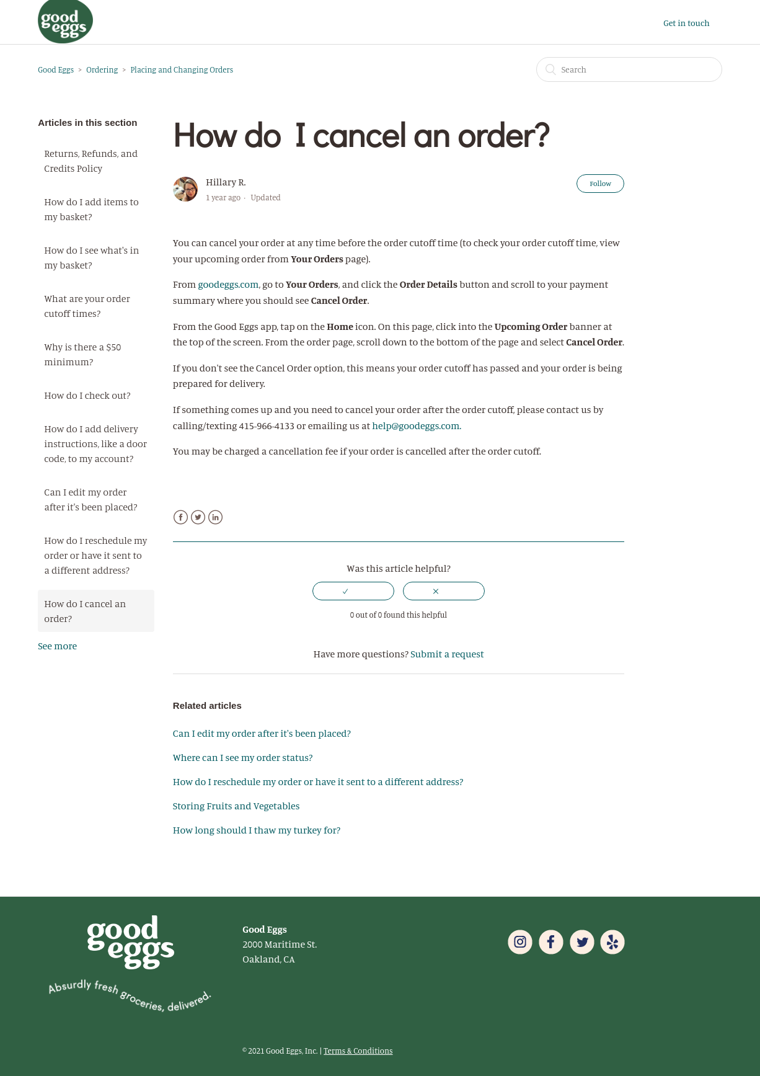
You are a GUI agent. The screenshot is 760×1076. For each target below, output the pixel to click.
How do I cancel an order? (85, 611)
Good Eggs (56, 69)
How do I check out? (87, 395)
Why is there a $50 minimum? (82, 354)
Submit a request (447, 653)
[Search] (629, 69)
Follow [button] (600, 183)
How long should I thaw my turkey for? (256, 830)
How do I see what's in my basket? (91, 257)
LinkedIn (215, 517)
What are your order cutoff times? (87, 305)
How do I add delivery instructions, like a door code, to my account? (95, 443)
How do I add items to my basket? (91, 209)
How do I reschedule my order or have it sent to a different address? (95, 555)
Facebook (180, 517)
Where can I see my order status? (242, 757)
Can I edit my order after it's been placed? (90, 499)
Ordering (102, 69)
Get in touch (686, 22)
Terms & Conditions (358, 1051)
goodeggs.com (228, 284)
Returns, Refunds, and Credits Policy (91, 160)
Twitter (198, 517)
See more (57, 645)
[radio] (353, 591)
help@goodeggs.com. (417, 425)
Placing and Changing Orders (181, 69)
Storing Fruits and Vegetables (236, 805)
